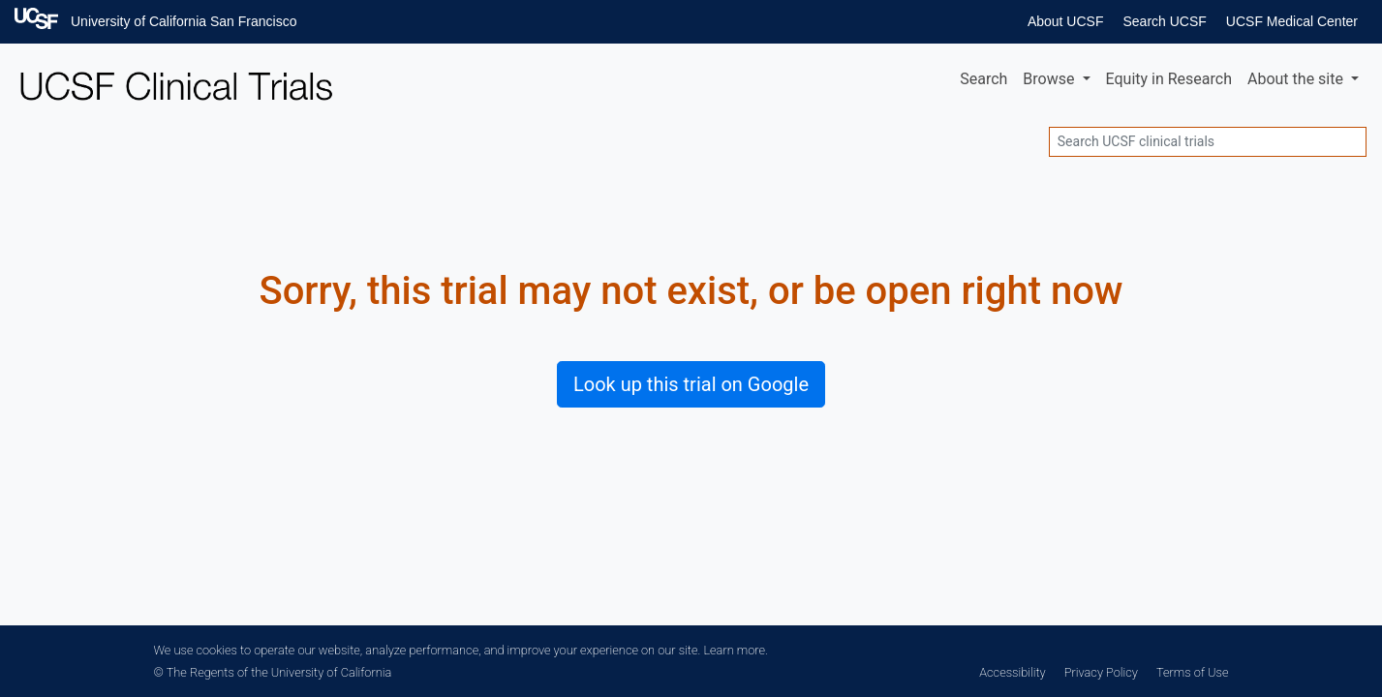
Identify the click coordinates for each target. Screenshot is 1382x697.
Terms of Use (1192, 672)
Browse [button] (1050, 79)
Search (983, 79)
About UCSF (1066, 21)
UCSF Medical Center (1292, 21)
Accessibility (1012, 672)
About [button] (1297, 79)
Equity (1169, 79)
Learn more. (735, 650)
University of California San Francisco (183, 21)
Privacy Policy (1101, 672)
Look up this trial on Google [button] (691, 384)
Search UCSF (1164, 21)
